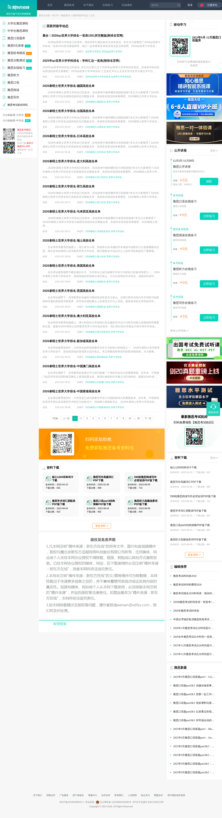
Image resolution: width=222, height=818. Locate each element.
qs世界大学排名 (93, 51)
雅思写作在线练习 (185, 302)
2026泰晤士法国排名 (95, 127)
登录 (190, 5)
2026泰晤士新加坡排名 (96, 357)
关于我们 (37, 795)
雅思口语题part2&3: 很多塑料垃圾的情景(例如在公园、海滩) (195, 703)
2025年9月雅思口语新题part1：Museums (195, 729)
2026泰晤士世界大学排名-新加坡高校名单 (70, 341)
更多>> (214, 150)
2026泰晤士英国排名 (95, 307)
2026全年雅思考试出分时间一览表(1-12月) (195, 636)
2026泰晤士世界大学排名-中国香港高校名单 (71, 391)
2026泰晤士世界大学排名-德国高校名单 (69, 85)
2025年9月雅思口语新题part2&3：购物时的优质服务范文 (195, 746)
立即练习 (209, 216)
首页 (50, 5)
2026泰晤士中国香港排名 (97, 407)
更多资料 (101, 525)
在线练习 (107, 5)
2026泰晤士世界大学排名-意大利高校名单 (70, 161)
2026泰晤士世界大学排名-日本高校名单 (69, 136)
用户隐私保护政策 (176, 795)
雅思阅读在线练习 (185, 235)
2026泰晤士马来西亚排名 (97, 231)
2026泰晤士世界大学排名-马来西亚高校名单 (71, 211)
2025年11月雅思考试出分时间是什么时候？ (195, 654)
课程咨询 (213, 412)
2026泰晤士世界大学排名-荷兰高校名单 (69, 186)
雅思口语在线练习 (185, 201)
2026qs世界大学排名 (112, 51)
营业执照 (89, 802)
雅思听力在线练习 (185, 269)
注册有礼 (212, 5)
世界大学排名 (113, 102)
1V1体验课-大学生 (17, 115)
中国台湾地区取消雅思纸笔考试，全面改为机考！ (195, 619)
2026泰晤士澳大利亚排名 (97, 332)
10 (130, 418)
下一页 (148, 418)
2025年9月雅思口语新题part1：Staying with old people (195, 737)
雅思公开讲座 (182, 166)
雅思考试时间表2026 (184, 576)
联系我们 (119, 795)
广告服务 (64, 795)
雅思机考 (69, 5)
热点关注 (145, 795)
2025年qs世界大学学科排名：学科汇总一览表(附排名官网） (82, 60)
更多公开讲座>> (179, 330)
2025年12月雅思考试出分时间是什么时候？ (195, 645)
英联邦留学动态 (80, 15)
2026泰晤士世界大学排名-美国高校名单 (69, 265)
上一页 (66, 418)
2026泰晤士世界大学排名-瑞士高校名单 (69, 240)
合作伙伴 (105, 795)
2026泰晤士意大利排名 (96, 177)
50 (138, 418)
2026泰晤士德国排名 (95, 102)
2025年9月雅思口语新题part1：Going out (195, 677)
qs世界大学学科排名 (121, 76)
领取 (209, 181)
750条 (55, 418)
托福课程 (127, 5)
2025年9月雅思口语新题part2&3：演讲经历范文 (195, 755)
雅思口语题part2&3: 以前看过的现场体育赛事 (195, 711)
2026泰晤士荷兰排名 (95, 202)
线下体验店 (78, 795)
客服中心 (92, 795)
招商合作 (50, 795)
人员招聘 (132, 795)
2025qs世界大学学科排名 (97, 76)
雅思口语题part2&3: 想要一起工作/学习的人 (195, 694)
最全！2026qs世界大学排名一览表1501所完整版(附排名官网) (83, 35)
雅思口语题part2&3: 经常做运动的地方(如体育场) (195, 720)
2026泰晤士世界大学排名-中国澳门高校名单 (71, 366)
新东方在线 (44, 15)
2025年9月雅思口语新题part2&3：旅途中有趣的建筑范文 (195, 772)
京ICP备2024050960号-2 (71, 802)
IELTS (55, 15)
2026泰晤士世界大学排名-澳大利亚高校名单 (71, 316)
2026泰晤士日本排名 (95, 152)
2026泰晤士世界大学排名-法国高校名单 (69, 111)
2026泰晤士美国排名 (95, 281)
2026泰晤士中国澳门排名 (97, 382)
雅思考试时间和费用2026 (187, 584)
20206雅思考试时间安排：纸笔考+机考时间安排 (195, 602)
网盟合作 (158, 795)
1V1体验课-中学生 (17, 120)
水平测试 (88, 5)
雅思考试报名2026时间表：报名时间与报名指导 (195, 593)
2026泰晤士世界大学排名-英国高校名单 (69, 290)
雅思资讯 (65, 15)
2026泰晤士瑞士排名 (95, 256)
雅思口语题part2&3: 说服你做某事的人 (195, 685)
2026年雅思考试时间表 (186, 610)
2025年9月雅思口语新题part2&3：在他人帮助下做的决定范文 (195, 763)
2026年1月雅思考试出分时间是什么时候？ (195, 628)
